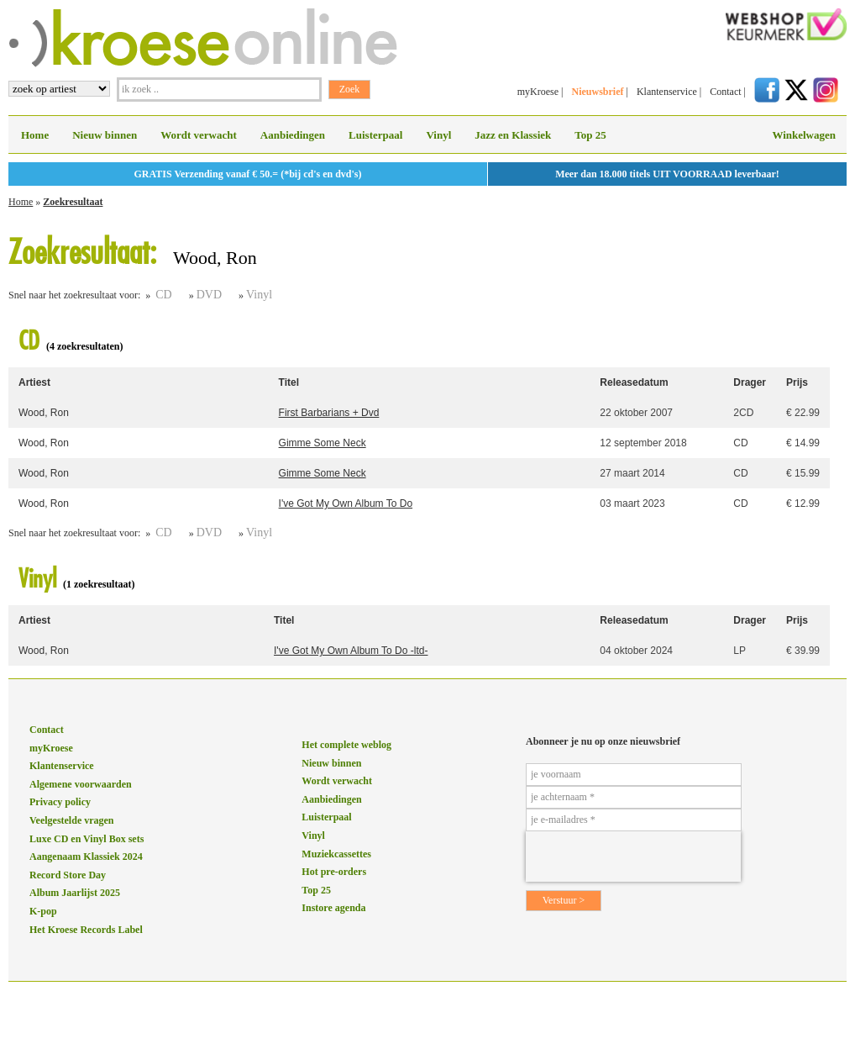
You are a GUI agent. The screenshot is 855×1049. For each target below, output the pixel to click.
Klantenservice (667, 92)
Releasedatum (634, 382)
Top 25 (590, 135)
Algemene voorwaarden (80, 784)
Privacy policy (60, 802)
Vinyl (438, 135)
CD (163, 294)
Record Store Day (67, 875)
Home (35, 135)
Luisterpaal (375, 135)
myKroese (538, 92)
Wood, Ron (43, 413)
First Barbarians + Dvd (329, 413)
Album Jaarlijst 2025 (74, 893)
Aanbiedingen (292, 135)
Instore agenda (333, 908)
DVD (209, 294)
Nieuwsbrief (597, 92)
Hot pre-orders (334, 872)
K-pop (43, 911)
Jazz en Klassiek (513, 135)
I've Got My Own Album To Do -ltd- (351, 650)
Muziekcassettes (336, 854)
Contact (725, 92)
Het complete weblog (346, 745)
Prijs (797, 382)
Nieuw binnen (104, 135)
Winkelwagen (804, 135)
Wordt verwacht (198, 135)
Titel (289, 382)
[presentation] (633, 856)
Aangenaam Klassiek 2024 (86, 856)
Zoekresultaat (72, 202)
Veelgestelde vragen (71, 820)
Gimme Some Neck (322, 443)
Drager (749, 382)
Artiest (34, 382)
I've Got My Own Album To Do (345, 503)
